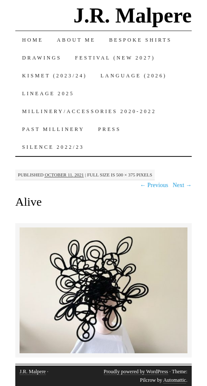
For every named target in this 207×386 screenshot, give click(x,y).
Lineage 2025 (48, 93)
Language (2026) (133, 76)
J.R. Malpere (133, 15)
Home (32, 40)
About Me (76, 40)
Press (109, 129)
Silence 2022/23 (53, 147)
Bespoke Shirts (140, 40)
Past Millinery (53, 129)
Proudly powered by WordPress (136, 372)
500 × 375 (125, 174)
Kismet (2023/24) (54, 76)
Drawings (42, 58)
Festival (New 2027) (115, 58)
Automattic (174, 380)
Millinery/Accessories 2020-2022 (89, 111)
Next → (182, 185)
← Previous (154, 185)
